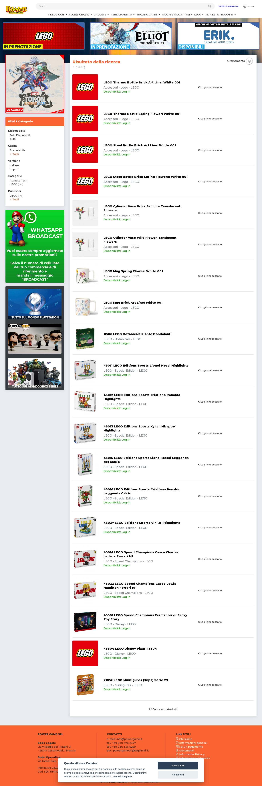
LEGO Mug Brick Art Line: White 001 (133, 302)
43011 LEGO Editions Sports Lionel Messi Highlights (146, 365)
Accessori (16, 180)
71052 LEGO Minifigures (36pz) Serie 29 (136, 680)
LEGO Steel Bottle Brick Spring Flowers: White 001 (146, 177)
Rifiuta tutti (178, 774)
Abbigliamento (122, 14)
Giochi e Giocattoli (176, 14)
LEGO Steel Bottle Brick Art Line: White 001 (140, 145)
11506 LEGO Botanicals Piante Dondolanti (138, 334)
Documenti (185, 750)
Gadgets (100, 14)
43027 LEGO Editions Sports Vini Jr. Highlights (142, 523)
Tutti (13, 139)
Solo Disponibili (20, 135)
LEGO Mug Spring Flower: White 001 (133, 271)
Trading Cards (147, 14)
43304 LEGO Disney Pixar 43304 (130, 648)
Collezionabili (79, 14)
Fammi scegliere (122, 776)
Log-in (248, 6)
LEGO (13, 184)
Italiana (14, 165)
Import (14, 169)
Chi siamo (184, 739)
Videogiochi (56, 14)
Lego (198, 14)
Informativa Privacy (190, 754)
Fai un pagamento (189, 746)
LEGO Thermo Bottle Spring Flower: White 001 (142, 114)
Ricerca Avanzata (228, 6)
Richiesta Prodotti (219, 14)
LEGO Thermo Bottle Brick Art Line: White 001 (142, 82)
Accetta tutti (177, 765)
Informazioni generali (191, 743)
